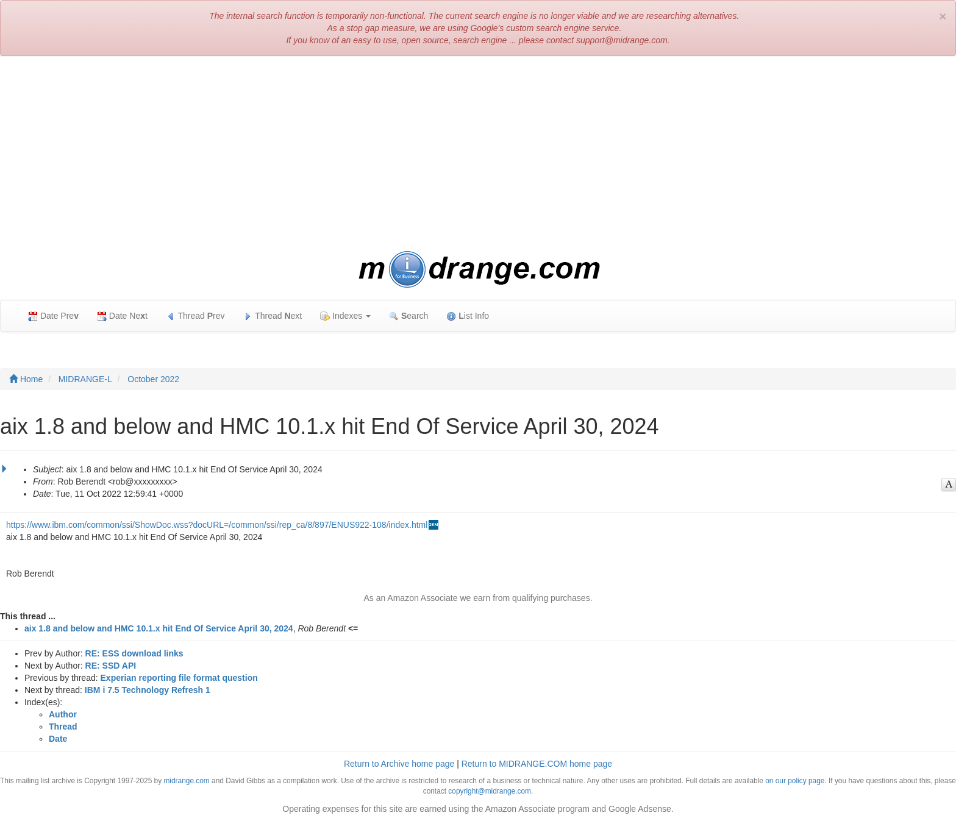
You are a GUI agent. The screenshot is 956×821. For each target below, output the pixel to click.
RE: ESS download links (134, 653)
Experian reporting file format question (179, 678)
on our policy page (794, 781)
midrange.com (186, 781)
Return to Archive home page (399, 764)
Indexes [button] (345, 316)
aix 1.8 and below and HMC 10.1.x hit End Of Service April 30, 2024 (158, 628)
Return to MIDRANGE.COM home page (537, 764)
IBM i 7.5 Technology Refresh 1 (147, 690)
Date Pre (53, 316)
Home (26, 379)
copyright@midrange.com (489, 791)
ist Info (467, 316)
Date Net (122, 316)
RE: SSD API (111, 665)
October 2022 (153, 379)
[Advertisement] (478, 153)
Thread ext (272, 316)
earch (408, 316)
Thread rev (195, 316)
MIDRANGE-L (85, 379)
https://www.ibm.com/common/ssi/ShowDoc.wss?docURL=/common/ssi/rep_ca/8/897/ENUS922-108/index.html (216, 525)
